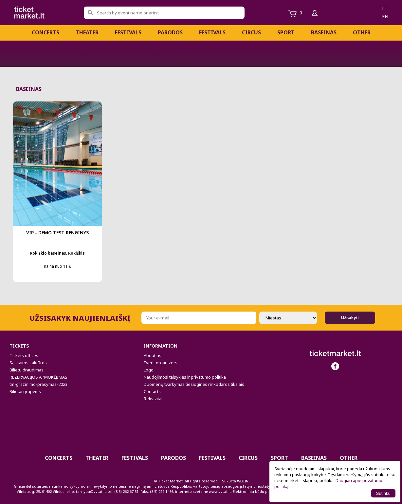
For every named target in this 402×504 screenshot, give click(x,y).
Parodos (170, 32)
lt (385, 8)
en (385, 16)
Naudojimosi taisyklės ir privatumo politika (185, 377)
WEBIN (242, 480)
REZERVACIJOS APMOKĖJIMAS (38, 377)
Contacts (152, 391)
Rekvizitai (153, 399)
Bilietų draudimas (26, 370)
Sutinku (383, 493)
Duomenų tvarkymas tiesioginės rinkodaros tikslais (194, 384)
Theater (87, 32)
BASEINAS (324, 32)
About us (152, 355)
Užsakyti (350, 317)
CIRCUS (251, 32)
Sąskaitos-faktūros (28, 363)
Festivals (212, 32)
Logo (149, 370)
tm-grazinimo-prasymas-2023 (38, 384)
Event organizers (160, 363)
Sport (286, 32)
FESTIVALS (128, 32)
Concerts (45, 32)
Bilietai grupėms (25, 391)
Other (362, 32)
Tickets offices (23, 355)
